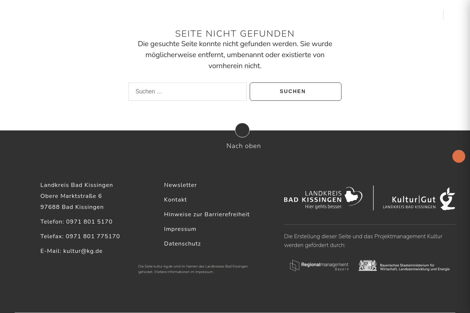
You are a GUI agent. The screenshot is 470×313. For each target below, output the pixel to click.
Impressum (180, 229)
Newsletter (180, 185)
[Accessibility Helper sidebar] (458, 156)
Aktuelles (246, 14)
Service (350, 14)
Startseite (213, 14)
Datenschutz (182, 244)
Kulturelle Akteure (300, 14)
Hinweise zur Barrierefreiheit (207, 214)
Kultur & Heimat (397, 14)
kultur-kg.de (163, 266)
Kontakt (175, 200)
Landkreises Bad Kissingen (226, 266)
